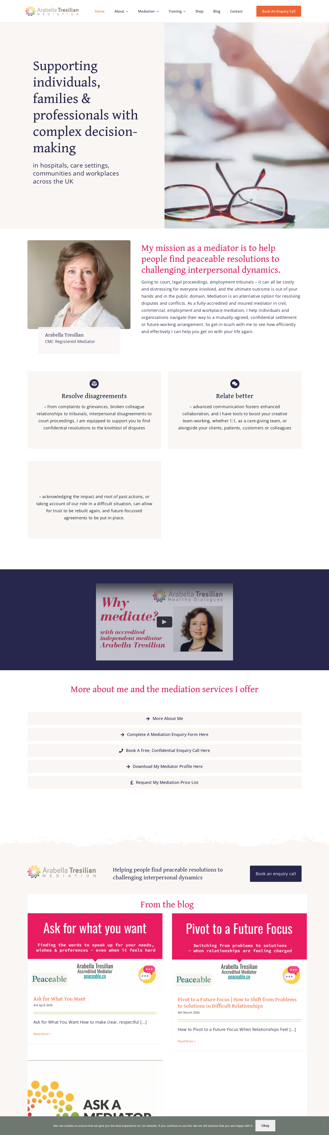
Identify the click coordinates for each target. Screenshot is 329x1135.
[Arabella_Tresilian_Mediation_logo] (52, 8)
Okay (265, 1125)
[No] (323, 1125)
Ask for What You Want (59, 999)
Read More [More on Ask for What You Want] (41, 1034)
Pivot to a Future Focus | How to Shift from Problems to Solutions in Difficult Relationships (231, 1002)
